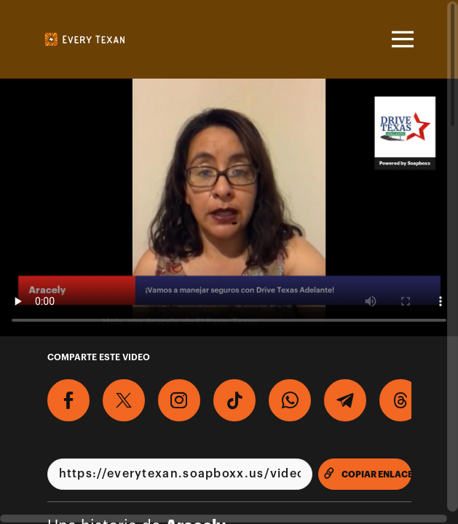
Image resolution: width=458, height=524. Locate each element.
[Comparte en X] (124, 400)
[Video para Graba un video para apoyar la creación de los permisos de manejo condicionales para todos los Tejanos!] (229, 207)
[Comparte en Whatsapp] (290, 400)
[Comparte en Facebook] (68, 400)
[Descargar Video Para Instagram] (179, 400)
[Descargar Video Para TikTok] (234, 400)
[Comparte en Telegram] (345, 400)
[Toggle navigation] (400, 39)
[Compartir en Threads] (400, 400)
